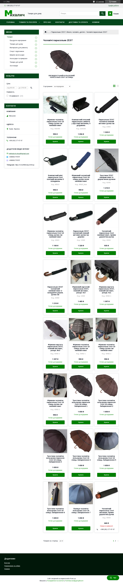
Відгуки (7, 563)
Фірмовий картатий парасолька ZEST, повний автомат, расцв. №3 (80, 290)
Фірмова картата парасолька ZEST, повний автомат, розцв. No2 (55, 347)
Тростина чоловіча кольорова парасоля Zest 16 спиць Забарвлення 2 (106, 403)
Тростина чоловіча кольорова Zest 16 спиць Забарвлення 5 (106, 458)
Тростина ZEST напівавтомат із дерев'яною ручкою (106, 177)
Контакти (59, 22)
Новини (95, 22)
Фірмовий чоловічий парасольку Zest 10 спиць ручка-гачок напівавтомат (81, 178)
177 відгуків (100, 2)
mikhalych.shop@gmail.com (19, 153)
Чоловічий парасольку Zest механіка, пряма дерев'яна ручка (106, 511)
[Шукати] (102, 13)
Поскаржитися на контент (55, 581)
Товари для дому (16, 44)
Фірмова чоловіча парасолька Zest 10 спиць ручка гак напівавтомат (55, 122)
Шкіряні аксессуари (17, 55)
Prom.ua (73, 578)
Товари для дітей (16, 62)
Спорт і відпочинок (17, 51)
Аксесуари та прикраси (18, 58)
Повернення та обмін (12, 566)
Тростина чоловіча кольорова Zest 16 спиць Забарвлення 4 (80, 458)
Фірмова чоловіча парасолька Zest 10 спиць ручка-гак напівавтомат (55, 234)
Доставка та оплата (78, 22)
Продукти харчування (18, 40)
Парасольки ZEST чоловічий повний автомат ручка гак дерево (81, 234)
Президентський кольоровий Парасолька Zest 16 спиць (62, 76)
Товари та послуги (28, 22)
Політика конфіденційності (74, 581)
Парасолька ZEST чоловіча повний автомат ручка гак (106, 121)
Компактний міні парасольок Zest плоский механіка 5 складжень (55, 178)
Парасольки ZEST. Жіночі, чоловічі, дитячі (68, 32)
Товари (9, 37)
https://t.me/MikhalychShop (24, 165)
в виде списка (118, 86)
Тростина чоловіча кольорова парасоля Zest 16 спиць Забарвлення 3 (55, 459)
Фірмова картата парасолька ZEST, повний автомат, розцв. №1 (106, 290)
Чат (113, 578)
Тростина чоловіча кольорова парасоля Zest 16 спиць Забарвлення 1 (81, 403)
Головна (10, 22)
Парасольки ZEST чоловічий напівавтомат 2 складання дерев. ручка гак (55, 291)
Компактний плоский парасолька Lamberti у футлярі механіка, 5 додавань (81, 122)
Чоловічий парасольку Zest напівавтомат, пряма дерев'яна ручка (106, 234)
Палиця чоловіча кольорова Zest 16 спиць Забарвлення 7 (80, 510)
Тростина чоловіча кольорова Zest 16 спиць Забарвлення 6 (55, 510)
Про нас (47, 22)
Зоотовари (14, 66)
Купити (55, 141)
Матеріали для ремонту (19, 47)
